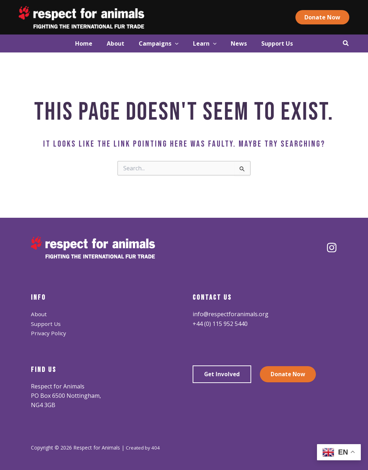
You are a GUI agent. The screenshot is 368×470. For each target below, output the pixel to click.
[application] (171, 43)
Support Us (46, 324)
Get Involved (222, 374)
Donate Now (290, 374)
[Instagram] (331, 247)
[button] (333, 17)
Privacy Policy (49, 333)
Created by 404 (143, 447)
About (39, 314)
